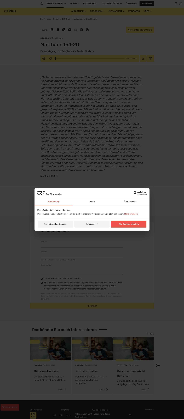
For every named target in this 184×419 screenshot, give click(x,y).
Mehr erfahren (131, 214)
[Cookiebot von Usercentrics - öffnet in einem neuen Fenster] (135, 193)
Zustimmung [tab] (54, 201)
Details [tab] (92, 201)
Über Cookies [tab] (130, 201)
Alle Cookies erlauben (129, 224)
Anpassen (92, 224)
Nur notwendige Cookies (55, 224)
